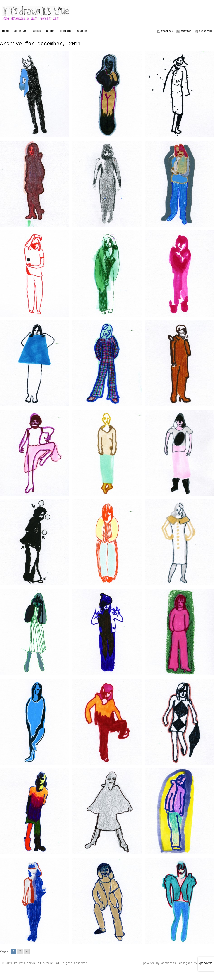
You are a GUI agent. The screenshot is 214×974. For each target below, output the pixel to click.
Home (5, 31)
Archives (21, 31)
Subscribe (205, 31)
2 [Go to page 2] (20, 951)
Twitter (186, 31)
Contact (65, 31)
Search (82, 31)
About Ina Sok (43, 31)
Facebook (167, 31)
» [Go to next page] (27, 951)
